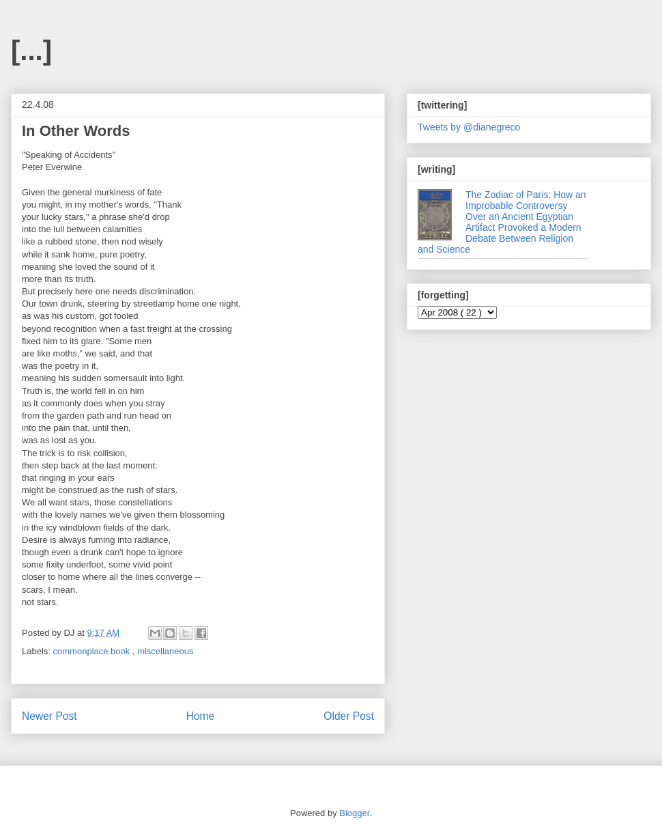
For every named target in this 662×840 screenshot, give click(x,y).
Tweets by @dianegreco (469, 127)
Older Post (348, 716)
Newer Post (49, 716)
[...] (31, 51)
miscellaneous (165, 651)
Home (200, 716)
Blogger (354, 813)
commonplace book (92, 651)
